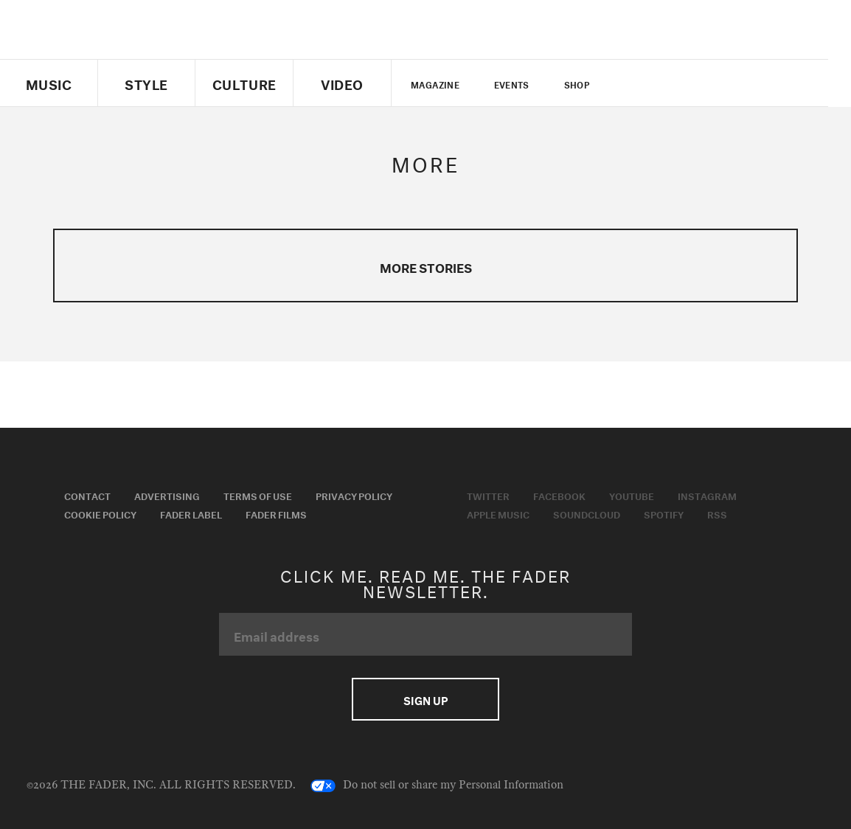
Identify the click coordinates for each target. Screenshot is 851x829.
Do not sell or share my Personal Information (436, 785)
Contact (87, 495)
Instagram (707, 495)
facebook (668, 83)
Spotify (664, 513)
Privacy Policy (354, 495)
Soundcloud (586, 513)
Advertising (167, 495)
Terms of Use (257, 495)
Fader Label (191, 513)
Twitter (643, 83)
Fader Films (276, 513)
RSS (717, 513)
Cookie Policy (100, 513)
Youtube (631, 495)
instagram (719, 83)
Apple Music (498, 513)
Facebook (559, 495)
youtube (693, 83)
